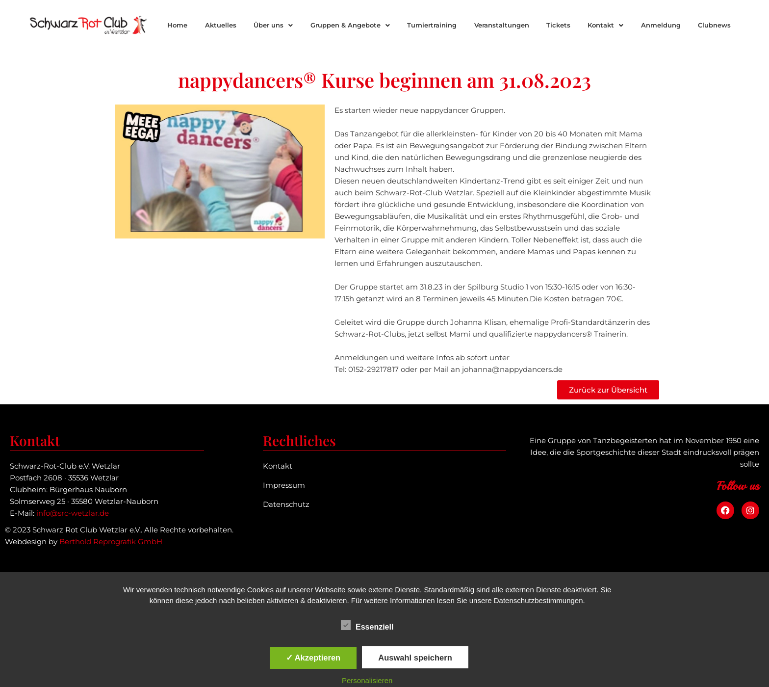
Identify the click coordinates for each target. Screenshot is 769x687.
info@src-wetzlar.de (72, 513)
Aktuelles (220, 25)
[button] (273, 25)
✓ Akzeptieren (313, 657)
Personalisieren (367, 680)
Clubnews (714, 25)
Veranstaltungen (501, 25)
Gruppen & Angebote (350, 25)
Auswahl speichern (415, 657)
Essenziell (367, 625)
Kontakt (605, 25)
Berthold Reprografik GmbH (110, 541)
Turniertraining (432, 25)
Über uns (273, 25)
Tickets (558, 25)
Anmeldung (661, 25)
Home (177, 25)
